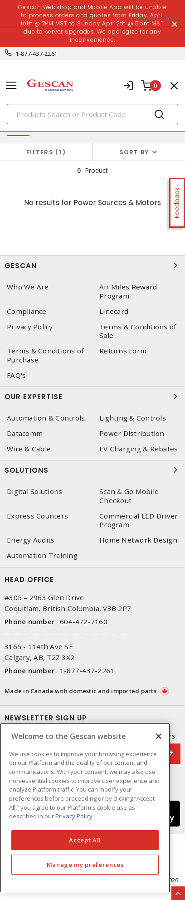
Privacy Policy (30, 327)
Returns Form (122, 351)
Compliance (27, 311)
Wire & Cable (29, 449)
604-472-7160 (83, 621)
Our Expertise (92, 396)
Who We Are (28, 287)
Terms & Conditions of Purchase (45, 355)
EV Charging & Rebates (138, 449)
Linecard (113, 311)
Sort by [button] (134, 152)
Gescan (92, 265)
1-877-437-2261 (37, 54)
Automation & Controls (46, 418)
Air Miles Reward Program (128, 291)
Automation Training (42, 555)
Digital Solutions (34, 491)
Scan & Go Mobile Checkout (129, 495)
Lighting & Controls (132, 418)
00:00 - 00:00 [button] (154, 20)
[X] (159, 736)
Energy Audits (30, 540)
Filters (46, 152)
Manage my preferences (85, 865)
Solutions (92, 470)
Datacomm (25, 433)
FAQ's (16, 375)
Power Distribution (132, 433)
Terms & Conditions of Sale (137, 331)
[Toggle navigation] (11, 85)
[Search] (92, 114)
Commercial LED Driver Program (138, 520)
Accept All (85, 840)
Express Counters (37, 516)
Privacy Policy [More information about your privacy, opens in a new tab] (73, 816)
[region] (85, 808)
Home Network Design (138, 540)
